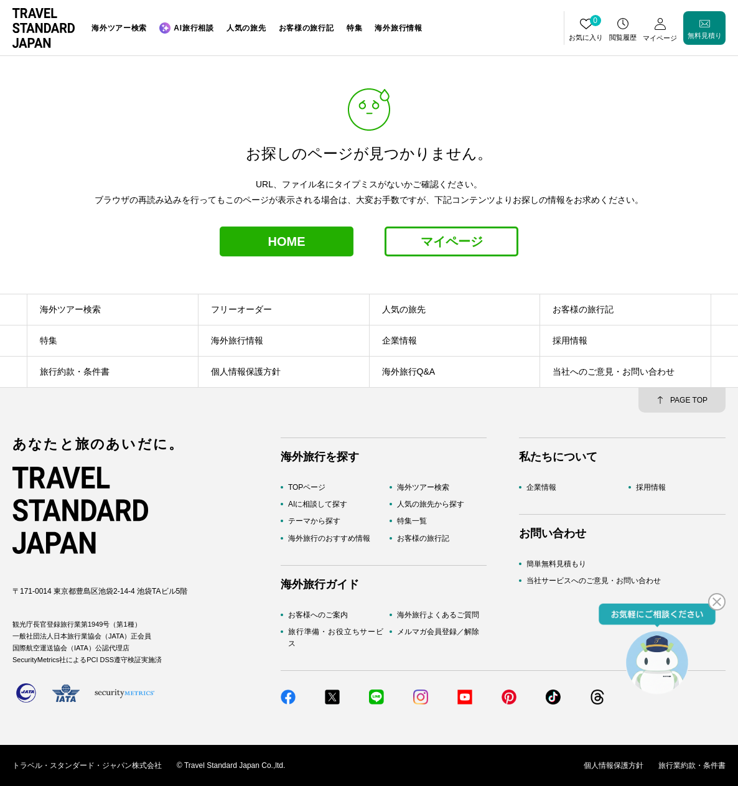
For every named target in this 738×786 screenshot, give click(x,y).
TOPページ (306, 487)
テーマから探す (314, 521)
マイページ (452, 241)
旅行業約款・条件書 (692, 765)
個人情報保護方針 (613, 765)
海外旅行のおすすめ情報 (329, 538)
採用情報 (651, 487)
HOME (287, 241)
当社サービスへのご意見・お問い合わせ (593, 580)
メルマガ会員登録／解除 (438, 631)
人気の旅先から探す (430, 504)
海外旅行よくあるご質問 (438, 615)
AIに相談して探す (317, 504)
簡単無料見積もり (556, 563)
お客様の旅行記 (423, 538)
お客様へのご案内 (318, 615)
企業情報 (541, 487)
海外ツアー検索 (423, 487)
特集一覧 (412, 521)
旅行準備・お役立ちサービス (335, 637)
